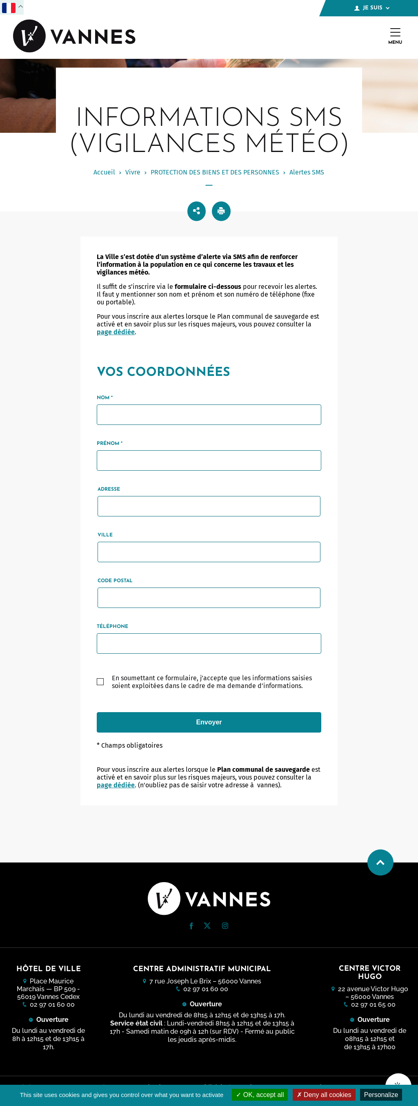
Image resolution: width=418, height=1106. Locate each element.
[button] (191, 926)
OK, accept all (260, 1094)
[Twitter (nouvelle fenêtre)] (207, 926)
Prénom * (109, 443)
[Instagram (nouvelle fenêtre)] (224, 927)
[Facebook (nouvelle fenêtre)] (191, 927)
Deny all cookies (324, 1094)
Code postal (115, 581)
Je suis (371, 8)
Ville (105, 535)
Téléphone (112, 626)
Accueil (104, 172)
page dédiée (116, 332)
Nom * (105, 397)
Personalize (381, 1094)
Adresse (109, 489)
